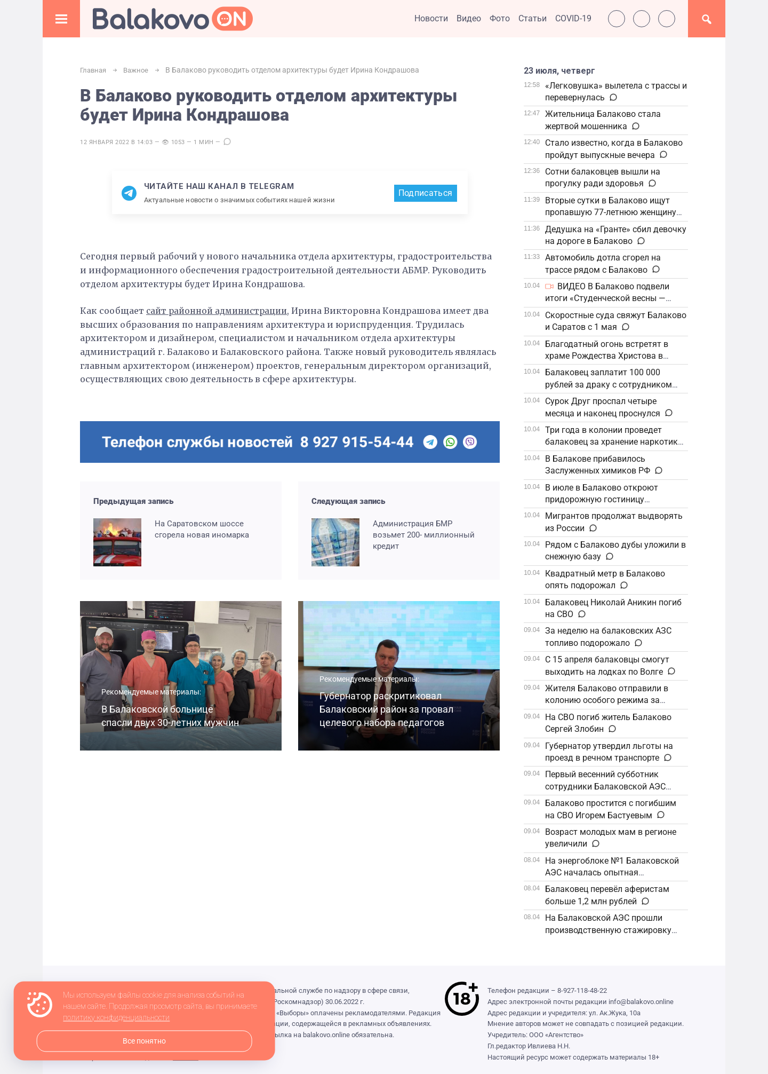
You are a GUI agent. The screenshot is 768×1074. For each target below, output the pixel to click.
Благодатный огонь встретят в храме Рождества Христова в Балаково (606, 356)
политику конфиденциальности (116, 1018)
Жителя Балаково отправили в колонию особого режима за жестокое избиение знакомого (606, 700)
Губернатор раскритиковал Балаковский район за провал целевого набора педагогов (384, 703)
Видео (469, 18)
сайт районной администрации (220, 311)
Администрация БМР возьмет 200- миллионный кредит (424, 535)
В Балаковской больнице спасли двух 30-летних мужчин (161, 710)
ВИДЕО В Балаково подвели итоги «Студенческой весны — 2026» (607, 298)
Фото (500, 18)
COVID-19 (573, 18)
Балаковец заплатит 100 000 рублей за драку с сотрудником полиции (608, 384)
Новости (431, 18)
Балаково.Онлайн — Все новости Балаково (173, 18)
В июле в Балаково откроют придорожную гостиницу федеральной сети (601, 500)
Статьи (532, 18)
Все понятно (144, 1041)
